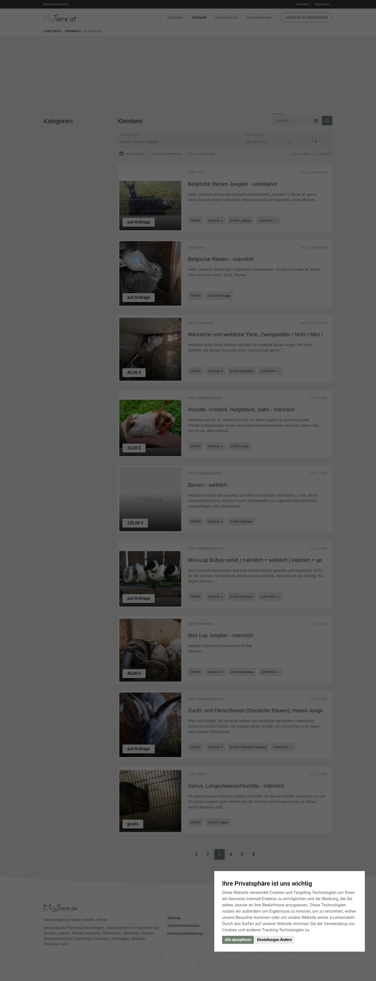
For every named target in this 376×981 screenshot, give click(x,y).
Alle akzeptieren (238, 940)
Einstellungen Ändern (274, 940)
